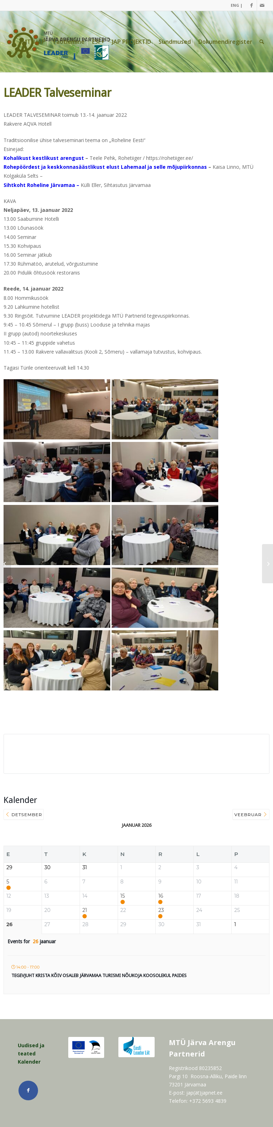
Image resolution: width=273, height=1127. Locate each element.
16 (160, 896)
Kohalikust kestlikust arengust (44, 158)
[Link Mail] (262, 5)
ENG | (236, 5)
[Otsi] (262, 41)
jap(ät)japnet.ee (204, 1092)
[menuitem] (234, 5)
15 (123, 896)
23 (161, 910)
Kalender (29, 1061)
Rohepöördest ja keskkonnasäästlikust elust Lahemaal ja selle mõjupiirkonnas (105, 166)
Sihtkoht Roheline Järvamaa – (41, 185)
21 (84, 910)
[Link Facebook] (251, 5)
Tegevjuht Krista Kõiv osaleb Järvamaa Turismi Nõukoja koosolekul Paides (99, 975)
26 (9, 925)
